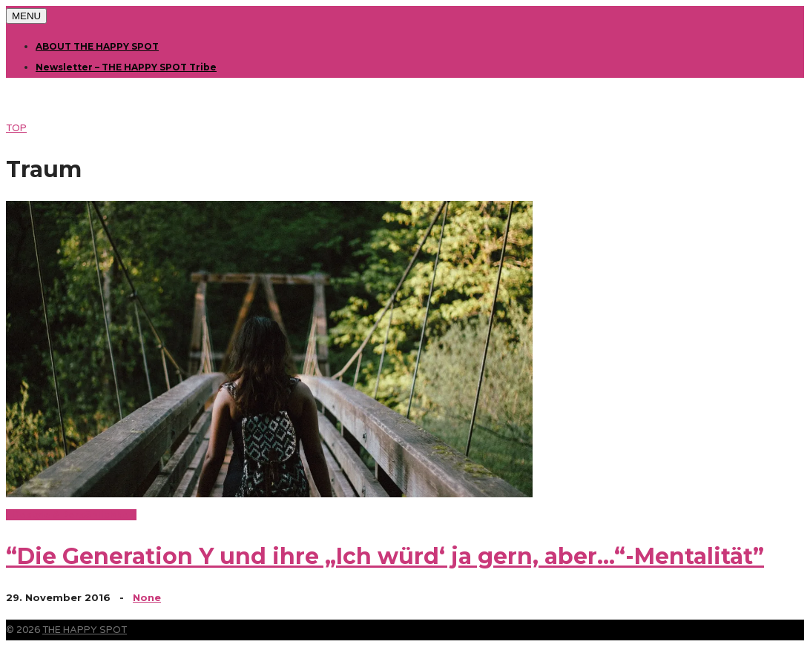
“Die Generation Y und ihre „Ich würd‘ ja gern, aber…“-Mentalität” (385, 556)
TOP (16, 128)
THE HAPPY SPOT (84, 630)
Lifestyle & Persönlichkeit (71, 514)
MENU (26, 15)
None (147, 597)
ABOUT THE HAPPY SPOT (97, 46)
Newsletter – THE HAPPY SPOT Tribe (126, 67)
